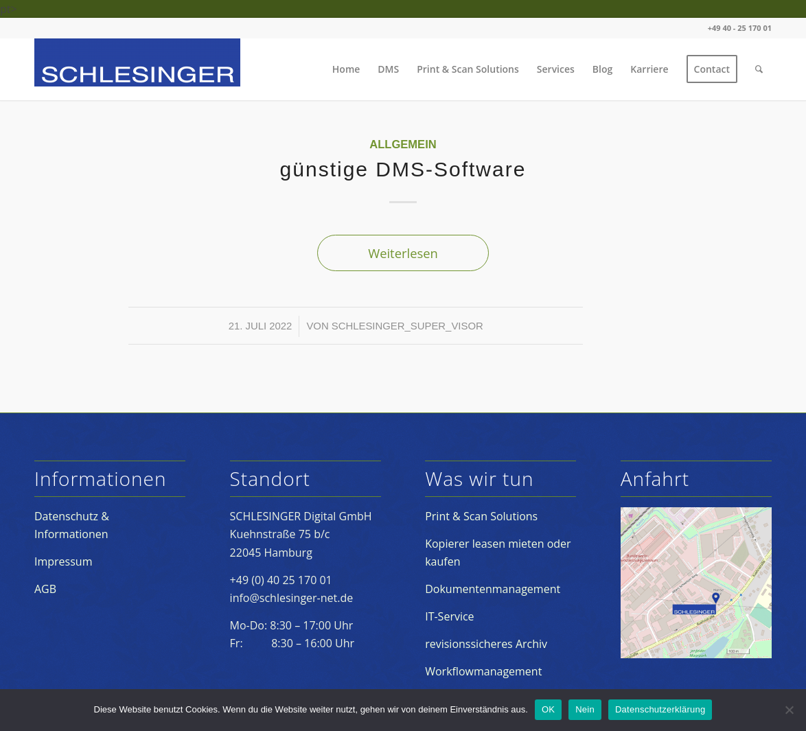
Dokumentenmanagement (492, 588)
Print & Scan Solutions (481, 516)
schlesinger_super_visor (407, 326)
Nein (585, 709)
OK (548, 709)
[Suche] (759, 69)
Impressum (63, 561)
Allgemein (402, 144)
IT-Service (449, 616)
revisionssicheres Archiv (486, 643)
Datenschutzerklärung (660, 709)
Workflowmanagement (483, 671)
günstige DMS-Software (403, 169)
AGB (45, 588)
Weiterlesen (403, 253)
